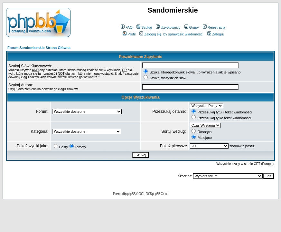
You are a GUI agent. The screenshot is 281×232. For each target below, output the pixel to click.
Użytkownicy (168, 27)
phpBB (131, 194)
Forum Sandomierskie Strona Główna (38, 48)
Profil (129, 34)
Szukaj (144, 27)
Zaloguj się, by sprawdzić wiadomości (171, 34)
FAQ (127, 27)
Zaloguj (215, 34)
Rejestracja (214, 27)
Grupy (191, 27)
